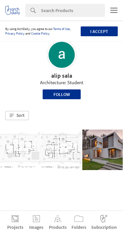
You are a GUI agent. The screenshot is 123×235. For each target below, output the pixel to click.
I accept (99, 31)
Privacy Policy (15, 33)
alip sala (61, 75)
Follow (61, 94)
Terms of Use (61, 29)
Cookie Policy (40, 33)
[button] (17, 115)
